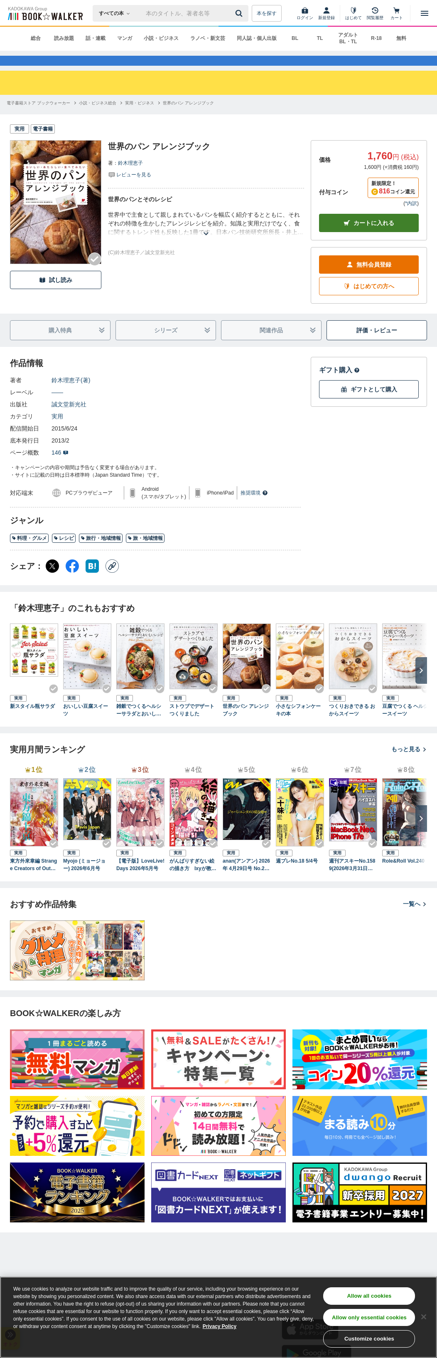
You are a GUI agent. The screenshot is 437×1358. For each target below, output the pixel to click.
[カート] (396, 13)
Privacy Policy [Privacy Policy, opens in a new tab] (219, 1326)
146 (60, 467)
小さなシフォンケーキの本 (298, 724)
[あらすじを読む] (206, 238)
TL (320, 38)
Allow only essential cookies (369, 1317)
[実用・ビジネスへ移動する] (139, 117)
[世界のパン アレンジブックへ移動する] (188, 117)
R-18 (376, 38)
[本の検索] (117, 13)
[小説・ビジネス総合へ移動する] (97, 117)
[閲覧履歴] (375, 13)
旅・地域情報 (145, 552)
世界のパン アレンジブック (246, 724)
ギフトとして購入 (369, 403)
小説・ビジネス (161, 38)
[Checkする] (94, 273)
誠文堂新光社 (69, 419)
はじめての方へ (369, 300)
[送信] (240, 13)
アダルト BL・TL (348, 38)
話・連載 (96, 38)
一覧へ (415, 918)
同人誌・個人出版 (257, 38)
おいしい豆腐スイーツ (85, 724)
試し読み (55, 294)
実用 (57, 431)
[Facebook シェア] (72, 580)
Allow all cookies (369, 1296)
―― (57, 406)
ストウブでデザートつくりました (191, 724)
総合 (36, 38)
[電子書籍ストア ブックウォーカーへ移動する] (38, 117)
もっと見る (409, 763)
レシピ (64, 552)
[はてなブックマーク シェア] (92, 580)
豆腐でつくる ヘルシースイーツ (405, 724)
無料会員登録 (368, 278)
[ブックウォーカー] (45, 13)
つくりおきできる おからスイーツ (352, 724)
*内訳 (411, 218)
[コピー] (112, 580)
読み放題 (64, 38)
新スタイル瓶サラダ (32, 720)
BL (295, 38)
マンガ (124, 38)
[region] (218, 1317)
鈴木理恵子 (130, 178)
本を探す (267, 13)
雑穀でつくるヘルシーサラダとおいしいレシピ (138, 724)
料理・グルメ (29, 552)
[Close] (424, 1317)
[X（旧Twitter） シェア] (52, 580)
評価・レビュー (376, 344)
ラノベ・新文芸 (207, 38)
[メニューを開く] (424, 13)
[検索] (240, 13)
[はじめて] (353, 13)
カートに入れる (369, 237)
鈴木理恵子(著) (71, 394)
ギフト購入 (339, 384)
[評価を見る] (129, 189)
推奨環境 (254, 507)
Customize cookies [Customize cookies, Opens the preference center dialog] (369, 1339)
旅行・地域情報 (101, 552)
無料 (401, 38)
